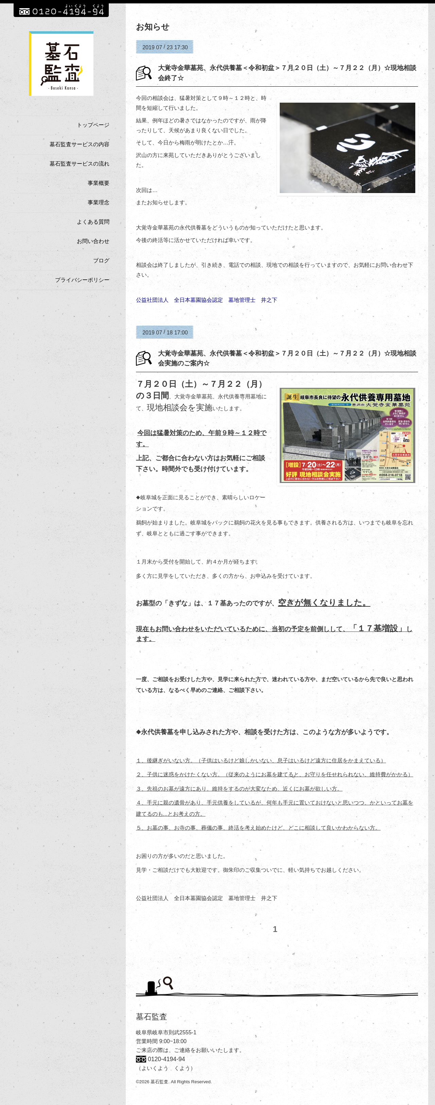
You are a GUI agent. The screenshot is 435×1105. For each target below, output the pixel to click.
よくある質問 (93, 222)
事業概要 (98, 183)
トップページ (93, 125)
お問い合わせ (93, 241)
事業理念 (98, 202)
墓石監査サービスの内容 (79, 144)
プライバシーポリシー (82, 280)
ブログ (101, 260)
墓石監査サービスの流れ (79, 164)
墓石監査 (151, 1017)
